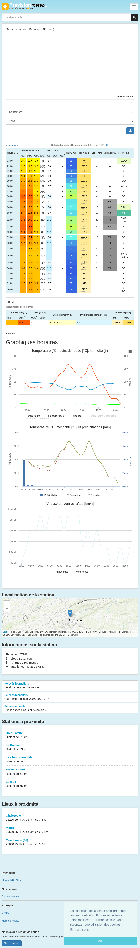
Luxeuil (70, 784)
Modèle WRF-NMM (12, 880)
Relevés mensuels (70, 697)
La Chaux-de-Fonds (70, 760)
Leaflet (6, 632)
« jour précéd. (12, 145)
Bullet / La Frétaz (70, 772)
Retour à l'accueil (24, 6)
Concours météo (10, 896)
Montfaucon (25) (70, 842)
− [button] (7, 609)
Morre (70, 830)
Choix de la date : (125, 96)
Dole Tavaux (70, 735)
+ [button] (7, 603)
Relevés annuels (70, 708)
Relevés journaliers (70, 685)
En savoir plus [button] (80, 929)
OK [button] (100, 941)
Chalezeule (70, 818)
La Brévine (70, 747)
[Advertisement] (70, 64)
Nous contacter (11, 943)
